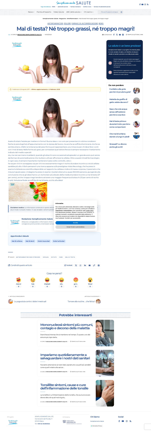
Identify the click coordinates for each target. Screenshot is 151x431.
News (101, 23)
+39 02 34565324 (43, 424)
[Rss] (147, 4)
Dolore (67, 23)
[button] (123, 34)
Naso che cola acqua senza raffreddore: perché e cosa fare (118, 112)
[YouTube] (142, 4)
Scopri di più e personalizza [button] (75, 227)
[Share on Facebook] (114, 34)
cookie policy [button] (89, 210)
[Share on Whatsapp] (80, 265)
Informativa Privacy (97, 425)
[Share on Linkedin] (85, 265)
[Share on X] (117, 34)
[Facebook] (140, 4)
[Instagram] (145, 4)
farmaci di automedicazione (102, 6)
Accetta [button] (75, 223)
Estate (54, 257)
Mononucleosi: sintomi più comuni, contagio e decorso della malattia (66, 326)
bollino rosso (87, 6)
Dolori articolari (59, 241)
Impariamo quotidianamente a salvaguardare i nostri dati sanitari (65, 356)
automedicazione (63, 6)
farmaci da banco (75, 6)
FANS (53, 6)
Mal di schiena (17, 241)
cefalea (46, 257)
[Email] (120, 34)
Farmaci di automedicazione (85, 23)
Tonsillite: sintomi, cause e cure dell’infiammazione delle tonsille (64, 386)
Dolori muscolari (44, 241)
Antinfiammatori (55, 23)
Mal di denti (30, 241)
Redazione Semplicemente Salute (29, 34)
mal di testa (70, 257)
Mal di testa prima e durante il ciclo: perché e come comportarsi (119, 124)
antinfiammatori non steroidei (28, 257)
